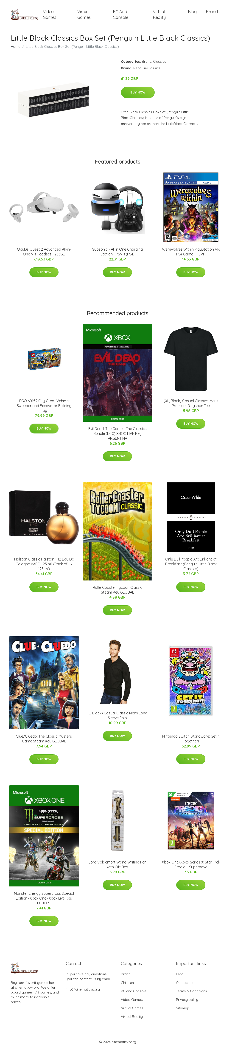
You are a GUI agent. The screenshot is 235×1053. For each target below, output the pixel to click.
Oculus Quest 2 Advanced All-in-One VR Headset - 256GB (44, 255)
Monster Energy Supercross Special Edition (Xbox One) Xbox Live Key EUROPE (44, 901)
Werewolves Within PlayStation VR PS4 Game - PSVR (191, 255)
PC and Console (120, 16)
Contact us (184, 986)
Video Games (49, 16)
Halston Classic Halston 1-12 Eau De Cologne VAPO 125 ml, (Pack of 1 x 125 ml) (44, 567)
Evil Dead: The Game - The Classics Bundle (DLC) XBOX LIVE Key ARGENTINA (117, 437)
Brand (146, 64)
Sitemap (182, 1011)
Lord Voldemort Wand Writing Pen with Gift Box (117, 867)
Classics (159, 64)
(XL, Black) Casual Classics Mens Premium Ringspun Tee (191, 406)
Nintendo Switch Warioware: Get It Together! (191, 742)
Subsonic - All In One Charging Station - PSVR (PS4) (117, 255)
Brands (213, 13)
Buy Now (137, 95)
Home (15, 50)
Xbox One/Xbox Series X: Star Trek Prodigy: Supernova (191, 867)
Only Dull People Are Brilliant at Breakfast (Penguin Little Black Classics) (191, 567)
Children (127, 986)
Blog (192, 13)
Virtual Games (84, 16)
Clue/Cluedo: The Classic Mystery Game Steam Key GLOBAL (44, 742)
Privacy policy (187, 1003)
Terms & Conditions (191, 994)
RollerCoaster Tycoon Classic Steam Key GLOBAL (117, 593)
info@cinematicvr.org (83, 992)
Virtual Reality (159, 16)
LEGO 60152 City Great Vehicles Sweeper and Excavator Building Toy (44, 409)
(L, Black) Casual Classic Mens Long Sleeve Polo (117, 718)
